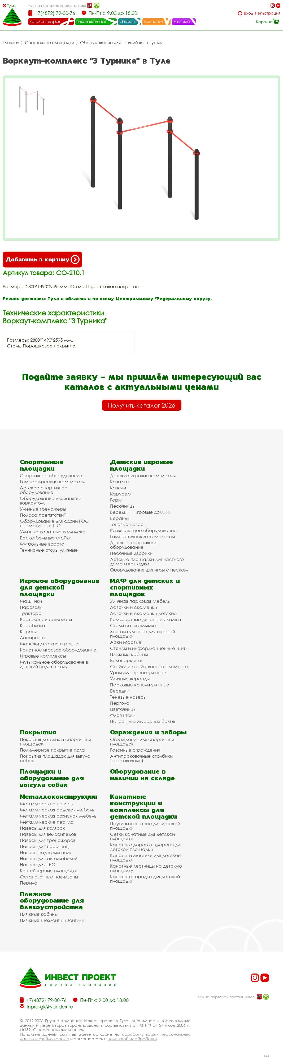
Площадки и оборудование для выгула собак (52, 778)
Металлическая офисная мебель (58, 816)
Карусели (121, 494)
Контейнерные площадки (48, 870)
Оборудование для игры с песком (149, 570)
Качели (118, 487)
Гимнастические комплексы (52, 481)
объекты (127, 21)
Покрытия (38, 732)
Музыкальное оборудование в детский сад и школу (54, 664)
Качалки (119, 481)
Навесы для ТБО (37, 864)
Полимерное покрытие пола (52, 750)
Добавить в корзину (42, 259)
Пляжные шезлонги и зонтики (52, 920)
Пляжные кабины (129, 654)
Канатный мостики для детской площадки (145, 857)
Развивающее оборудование (143, 530)
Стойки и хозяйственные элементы (149, 666)
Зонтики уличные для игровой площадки (142, 633)
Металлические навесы (46, 803)
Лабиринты (32, 637)
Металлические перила (47, 822)
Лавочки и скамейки (133, 607)
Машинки (31, 601)
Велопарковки (126, 660)
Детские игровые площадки (141, 465)
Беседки (119, 691)
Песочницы (122, 506)
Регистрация (267, 13)
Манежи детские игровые (49, 643)
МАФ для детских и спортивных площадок (145, 587)
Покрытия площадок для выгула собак (55, 758)
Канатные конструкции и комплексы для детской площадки (143, 806)
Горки (116, 500)
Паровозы (31, 607)
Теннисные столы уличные (49, 550)
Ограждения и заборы (148, 732)
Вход (248, 13)
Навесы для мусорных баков (142, 721)
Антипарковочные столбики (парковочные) (141, 758)
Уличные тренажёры (43, 509)
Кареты (28, 631)
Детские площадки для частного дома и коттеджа (147, 561)
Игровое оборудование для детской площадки (59, 587)
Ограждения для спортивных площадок (142, 741)
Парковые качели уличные (139, 684)
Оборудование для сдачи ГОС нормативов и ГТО (54, 523)
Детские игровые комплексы (143, 475)
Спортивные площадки (49, 42)
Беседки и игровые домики (140, 512)
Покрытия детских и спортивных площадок (55, 741)
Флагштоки (122, 715)
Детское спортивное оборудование (43, 489)
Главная (11, 42)
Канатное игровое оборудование (58, 650)
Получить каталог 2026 (141, 405)
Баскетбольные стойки (45, 537)
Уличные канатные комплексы (54, 531)
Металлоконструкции (58, 796)
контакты (181, 21)
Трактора (31, 613)
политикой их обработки (132, 1038)
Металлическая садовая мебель (57, 809)
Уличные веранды (130, 678)
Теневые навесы (128, 524)
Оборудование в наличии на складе (142, 774)
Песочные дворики (131, 553)
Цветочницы (123, 709)
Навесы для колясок (42, 828)
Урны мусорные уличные (138, 672)
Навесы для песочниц (44, 846)
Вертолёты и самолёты (46, 619)
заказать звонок (91, 21)
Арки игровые (125, 642)
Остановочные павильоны (49, 876)
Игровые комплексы (43, 656)
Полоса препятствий (43, 515)
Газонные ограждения (135, 750)
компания (153, 21)
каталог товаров (45, 21)
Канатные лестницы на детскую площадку (146, 868)
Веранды (120, 518)
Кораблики (32, 625)
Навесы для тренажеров (47, 840)
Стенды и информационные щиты (149, 648)
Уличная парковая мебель (140, 601)
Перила (28, 883)
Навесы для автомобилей (48, 858)
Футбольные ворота (42, 544)
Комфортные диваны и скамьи (145, 619)
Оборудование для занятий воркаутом (121, 42)
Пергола (119, 703)
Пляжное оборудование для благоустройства (52, 900)
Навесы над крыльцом (45, 852)
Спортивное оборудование (51, 475)
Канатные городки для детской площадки (145, 878)
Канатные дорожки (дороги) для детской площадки (146, 846)
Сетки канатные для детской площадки (142, 836)
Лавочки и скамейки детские (143, 613)
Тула (11, 5)
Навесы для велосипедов (48, 834)
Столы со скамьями (133, 625)
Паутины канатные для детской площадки (145, 825)
